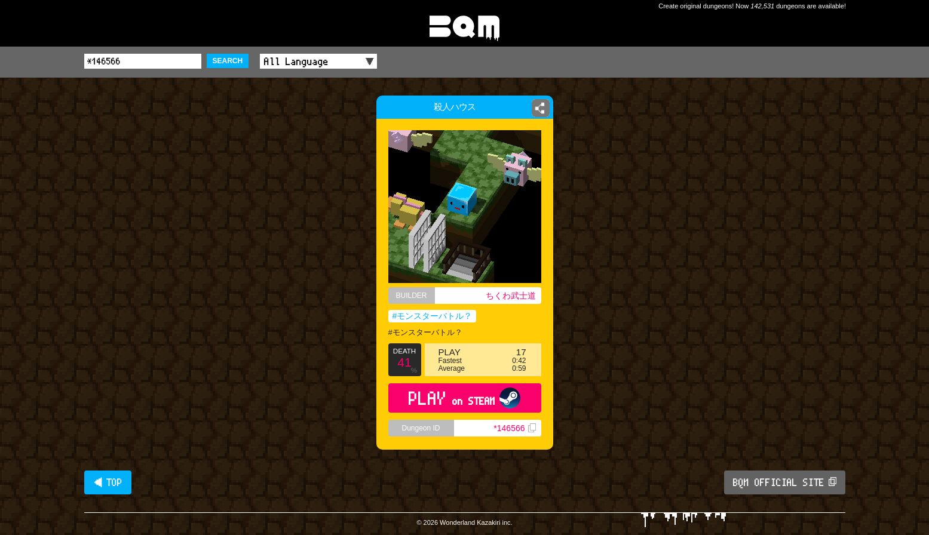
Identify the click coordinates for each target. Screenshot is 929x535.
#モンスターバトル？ (433, 316)
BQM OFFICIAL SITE (784, 482)
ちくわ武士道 (511, 295)
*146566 (514, 428)
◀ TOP (107, 482)
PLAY (464, 398)
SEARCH (228, 61)
